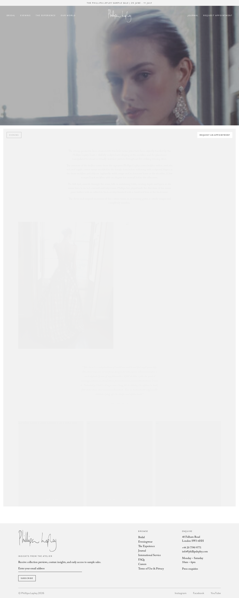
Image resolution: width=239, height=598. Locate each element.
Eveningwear (145, 542)
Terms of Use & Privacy (151, 569)
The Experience (46, 15)
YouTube (216, 593)
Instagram (180, 593)
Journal (193, 15)
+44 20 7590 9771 (191, 548)
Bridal (11, 15)
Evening (25, 15)
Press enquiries (190, 569)
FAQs (141, 560)
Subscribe (27, 578)
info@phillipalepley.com (195, 552)
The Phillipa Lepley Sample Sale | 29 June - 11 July (119, 3)
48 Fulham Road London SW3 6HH (193, 539)
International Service (149, 555)
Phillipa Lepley (119, 15)
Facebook (198, 593)
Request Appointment (217, 15)
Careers (142, 564)
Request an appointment (215, 135)
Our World (68, 15)
